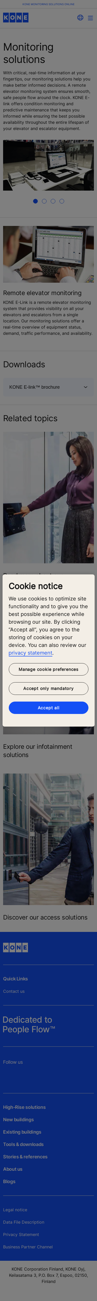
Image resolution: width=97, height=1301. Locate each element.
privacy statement (30, 653)
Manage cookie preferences (48, 669)
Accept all (48, 707)
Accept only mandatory (48, 688)
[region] (48, 650)
